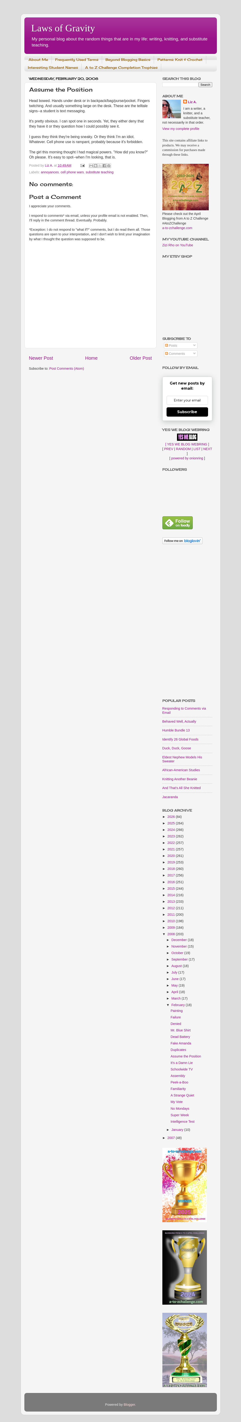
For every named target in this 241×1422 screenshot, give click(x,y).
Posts (171, 345)
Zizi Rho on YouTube (177, 245)
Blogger (129, 1404)
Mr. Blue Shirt (180, 1030)
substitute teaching (100, 172)
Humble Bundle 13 (176, 730)
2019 (171, 862)
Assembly (177, 1076)
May (175, 985)
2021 (171, 849)
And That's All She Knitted (181, 788)
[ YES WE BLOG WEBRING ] (187, 444)
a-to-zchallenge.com (177, 228)
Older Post (141, 358)
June (175, 979)
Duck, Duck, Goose (176, 748)
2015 (171, 888)
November (179, 946)
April (175, 992)
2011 (171, 914)
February (178, 1005)
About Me (38, 59)
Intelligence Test (182, 1121)
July (174, 972)
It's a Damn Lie (181, 1063)
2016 (171, 882)
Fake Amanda (180, 1043)
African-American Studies (181, 770)
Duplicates (178, 1050)
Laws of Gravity (63, 28)
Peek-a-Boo (179, 1082)
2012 (171, 908)
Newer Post (41, 358)
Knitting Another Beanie (179, 779)
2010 (171, 921)
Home (91, 358)
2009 (171, 927)
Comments (175, 354)
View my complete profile (180, 129)
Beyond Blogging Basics (128, 59)
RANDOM (183, 449)
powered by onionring (187, 458)
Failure (175, 1017)
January (177, 1130)
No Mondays (179, 1108)
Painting (176, 1011)
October (177, 953)
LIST (196, 449)
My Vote (176, 1102)
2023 (171, 836)
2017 (171, 875)
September (180, 959)
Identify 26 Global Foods (180, 739)
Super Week (179, 1115)
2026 (171, 817)
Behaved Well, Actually (179, 721)
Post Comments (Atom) (66, 368)
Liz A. (192, 102)
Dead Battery (180, 1037)
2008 (171, 934)
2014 (171, 895)
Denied (175, 1024)
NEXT (207, 449)
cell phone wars (72, 172)
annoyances (50, 172)
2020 (171, 856)
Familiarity (178, 1089)
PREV (168, 449)
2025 (171, 823)
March (176, 998)
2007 (171, 1138)
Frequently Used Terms (76, 59)
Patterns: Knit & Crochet (179, 59)
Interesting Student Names (53, 67)
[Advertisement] (187, 622)
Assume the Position (185, 1056)
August (177, 966)
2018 (171, 869)
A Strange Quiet (182, 1095)
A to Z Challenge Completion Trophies (121, 67)
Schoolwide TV (181, 1069)
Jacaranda (170, 797)
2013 (171, 901)
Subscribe (187, 412)
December (179, 940)
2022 (171, 843)
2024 (171, 830)
